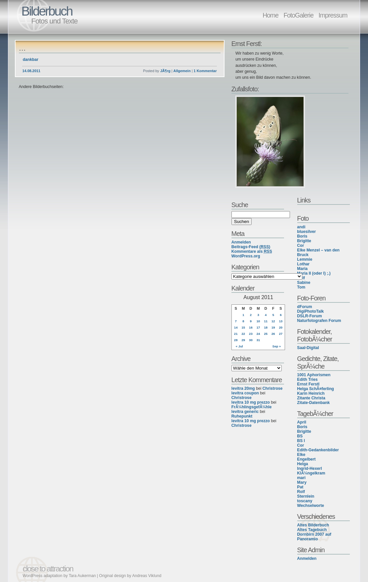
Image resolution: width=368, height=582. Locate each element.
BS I (301, 440)
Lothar (303, 264)
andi (301, 227)
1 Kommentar (205, 71)
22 (243, 334)
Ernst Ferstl (308, 384)
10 (258, 321)
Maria (302, 268)
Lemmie (304, 259)
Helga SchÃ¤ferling (315, 388)
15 (243, 327)
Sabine (303, 282)
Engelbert (306, 459)
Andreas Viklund (146, 575)
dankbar (30, 59)
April (302, 422)
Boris (302, 236)
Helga (302, 464)
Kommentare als (251, 251)
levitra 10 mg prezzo (250, 402)
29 (243, 340)
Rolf (301, 491)
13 (281, 321)
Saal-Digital (308, 347)
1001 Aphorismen (314, 375)
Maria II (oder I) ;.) (314, 273)
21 (236, 334)
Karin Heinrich (311, 393)
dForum (304, 306)
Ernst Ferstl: (246, 43)
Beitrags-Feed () (250, 247)
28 (236, 340)
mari (301, 477)
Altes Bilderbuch (313, 525)
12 (273, 321)
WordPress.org (245, 256)
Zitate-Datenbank (313, 402)
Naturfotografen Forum (319, 320)
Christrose (273, 388)
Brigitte (304, 241)
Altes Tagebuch (312, 529)
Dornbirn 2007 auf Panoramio (314, 536)
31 (258, 340)
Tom (301, 287)
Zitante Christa (311, 398)
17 (258, 327)
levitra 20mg (243, 388)
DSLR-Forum (309, 316)
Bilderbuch (46, 11)
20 (281, 327)
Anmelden (307, 558)
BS (300, 436)
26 (273, 334)
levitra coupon (245, 393)
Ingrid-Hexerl (309, 468)
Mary (302, 482)
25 (265, 334)
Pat (300, 487)
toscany (304, 501)
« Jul (239, 346)
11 (265, 321)
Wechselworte (310, 505)
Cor (300, 245)
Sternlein (305, 496)
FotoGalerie (298, 15)
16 (251, 327)
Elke (301, 454)
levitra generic (245, 411)
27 (281, 334)
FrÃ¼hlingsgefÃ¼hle (251, 407)
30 (251, 340)
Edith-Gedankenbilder (318, 450)
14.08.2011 (31, 71)
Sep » (276, 346)
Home (270, 15)
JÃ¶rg (165, 71)
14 (236, 327)
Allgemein (181, 71)
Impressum (332, 15)
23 (251, 334)
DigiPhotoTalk (310, 311)
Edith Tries (307, 379)
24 (258, 334)
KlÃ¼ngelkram (311, 473)
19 (273, 327)
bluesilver (306, 231)
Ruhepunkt (241, 416)
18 (265, 327)
